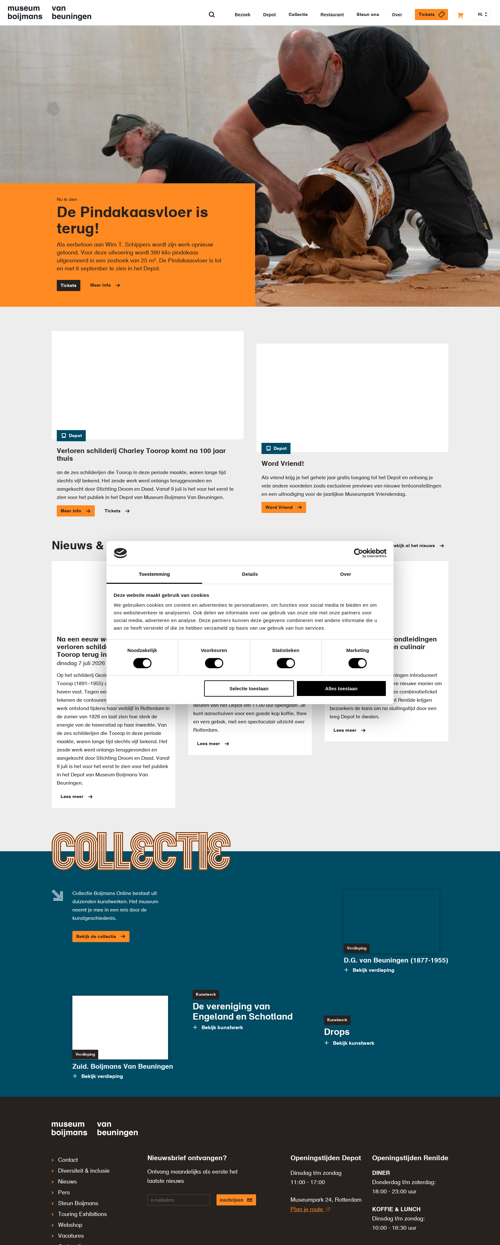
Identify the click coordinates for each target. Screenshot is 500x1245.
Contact (65, 1159)
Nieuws (64, 1177)
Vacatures (68, 1222)
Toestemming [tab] (154, 574)
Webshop (67, 1213)
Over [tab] (345, 574)
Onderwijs (68, 1231)
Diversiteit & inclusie (81, 1168)
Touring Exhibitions (79, 1204)
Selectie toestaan (249, 688)
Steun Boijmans (75, 1195)
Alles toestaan (341, 688)
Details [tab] (250, 574)
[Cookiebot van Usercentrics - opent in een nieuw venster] (358, 553)
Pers (61, 1186)
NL (482, 14)
